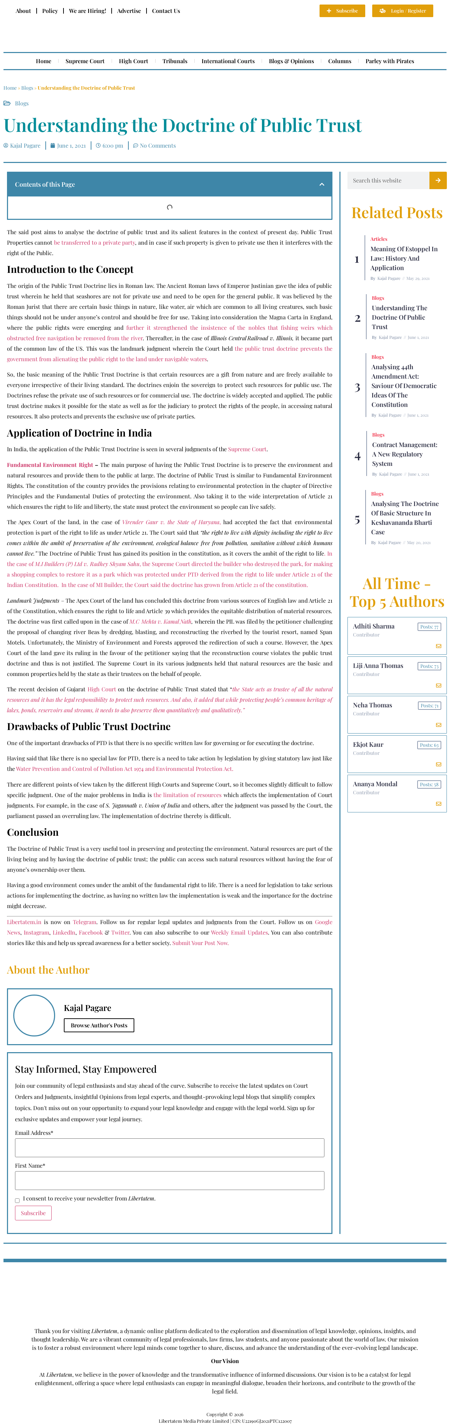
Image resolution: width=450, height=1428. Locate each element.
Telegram (84, 921)
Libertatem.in (24, 921)
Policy (50, 10)
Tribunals (175, 61)
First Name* (30, 1165)
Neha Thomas (372, 705)
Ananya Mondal (375, 784)
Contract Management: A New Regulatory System (404, 454)
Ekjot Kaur (368, 744)
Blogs (27, 87)
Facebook (91, 932)
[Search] (438, 180)
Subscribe (33, 1213)
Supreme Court (85, 61)
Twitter (120, 932)
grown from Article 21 (231, 584)
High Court (133, 61)
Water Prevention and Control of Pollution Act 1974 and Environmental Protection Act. (124, 768)
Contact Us (166, 10)
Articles (378, 239)
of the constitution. (283, 584)
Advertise (129, 10)
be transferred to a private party (94, 242)
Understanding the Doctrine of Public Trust (399, 317)
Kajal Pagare (388, 278)
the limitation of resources (187, 794)
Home (43, 61)
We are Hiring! (87, 10)
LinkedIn (64, 932)
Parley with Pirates (390, 61)
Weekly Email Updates (239, 932)
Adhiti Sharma (374, 626)
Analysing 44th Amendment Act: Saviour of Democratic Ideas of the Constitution (404, 386)
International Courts (228, 61)
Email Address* (34, 1133)
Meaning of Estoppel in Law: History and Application (404, 258)
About (23, 10)
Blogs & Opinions (291, 61)
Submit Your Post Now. (200, 942)
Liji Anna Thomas (378, 665)
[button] (322, 184)
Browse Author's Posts (99, 1025)
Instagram (36, 932)
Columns (339, 61)
